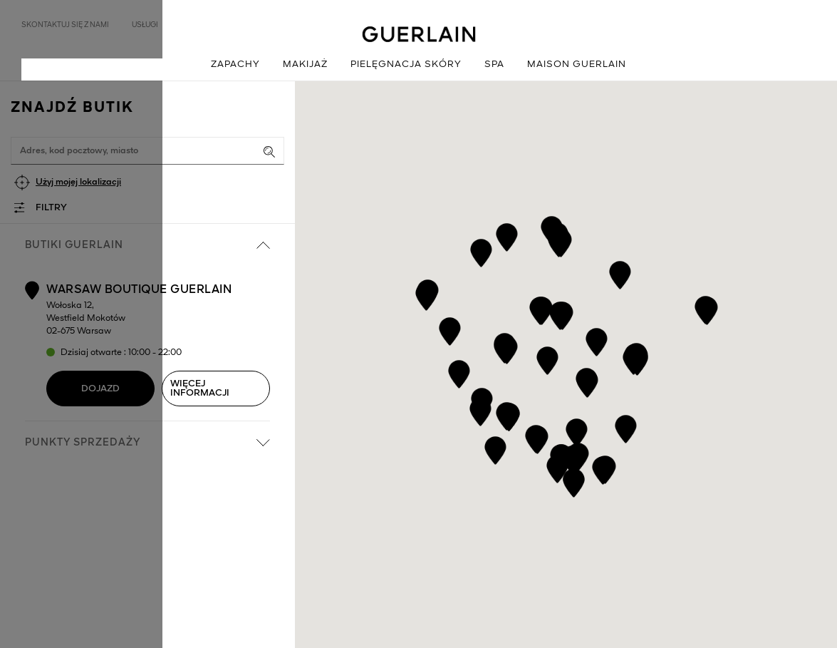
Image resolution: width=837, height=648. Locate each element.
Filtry (51, 207)
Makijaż (305, 64)
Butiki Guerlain (147, 245)
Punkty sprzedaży (147, 443)
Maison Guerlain (576, 64)
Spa (494, 64)
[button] (625, 426)
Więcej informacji (199, 388)
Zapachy (235, 64)
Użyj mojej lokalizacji (78, 182)
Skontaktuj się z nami (65, 25)
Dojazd (100, 389)
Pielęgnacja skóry (406, 64)
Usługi (145, 25)
